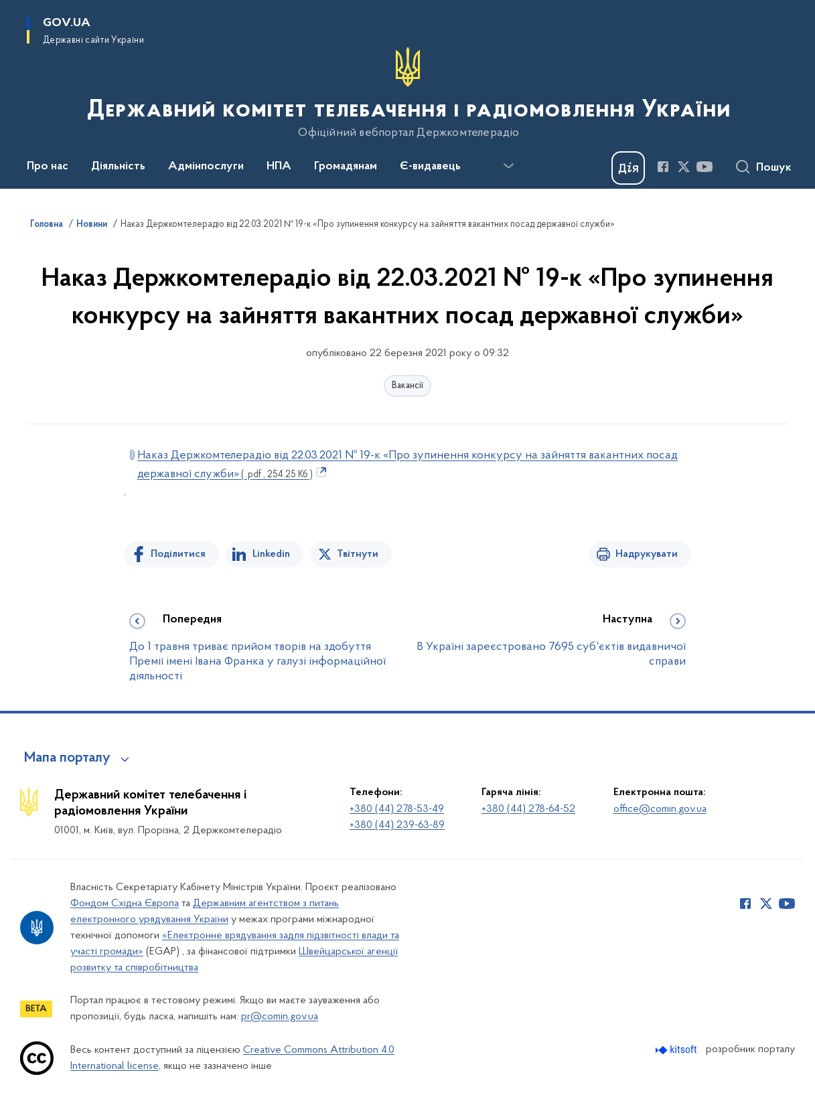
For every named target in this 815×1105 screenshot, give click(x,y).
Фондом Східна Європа (124, 903)
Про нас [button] (47, 167)
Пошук (774, 168)
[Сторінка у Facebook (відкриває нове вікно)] (663, 167)
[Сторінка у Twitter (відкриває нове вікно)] (684, 167)
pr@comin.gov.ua (279, 1016)
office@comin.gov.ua (660, 809)
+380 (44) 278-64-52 (528, 809)
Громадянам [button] (345, 167)
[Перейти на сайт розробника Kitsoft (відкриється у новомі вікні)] (677, 1050)
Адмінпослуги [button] (206, 167)
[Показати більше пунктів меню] (508, 166)
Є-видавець (430, 167)
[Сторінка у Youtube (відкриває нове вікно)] (704, 167)
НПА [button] (279, 167)
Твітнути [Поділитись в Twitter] (357, 554)
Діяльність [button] (118, 167)
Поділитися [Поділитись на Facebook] (178, 554)
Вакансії (407, 386)
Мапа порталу (67, 758)
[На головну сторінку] (407, 93)
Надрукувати (646, 554)
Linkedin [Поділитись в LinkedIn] (271, 554)
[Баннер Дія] (628, 168)
